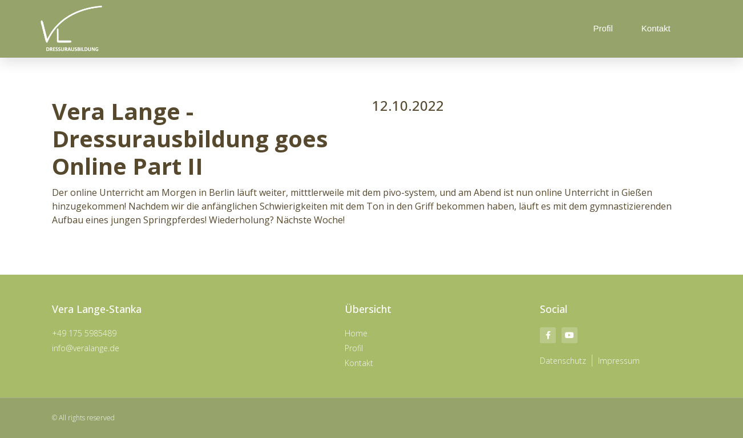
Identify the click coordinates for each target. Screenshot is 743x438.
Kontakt (656, 28)
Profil (603, 28)
